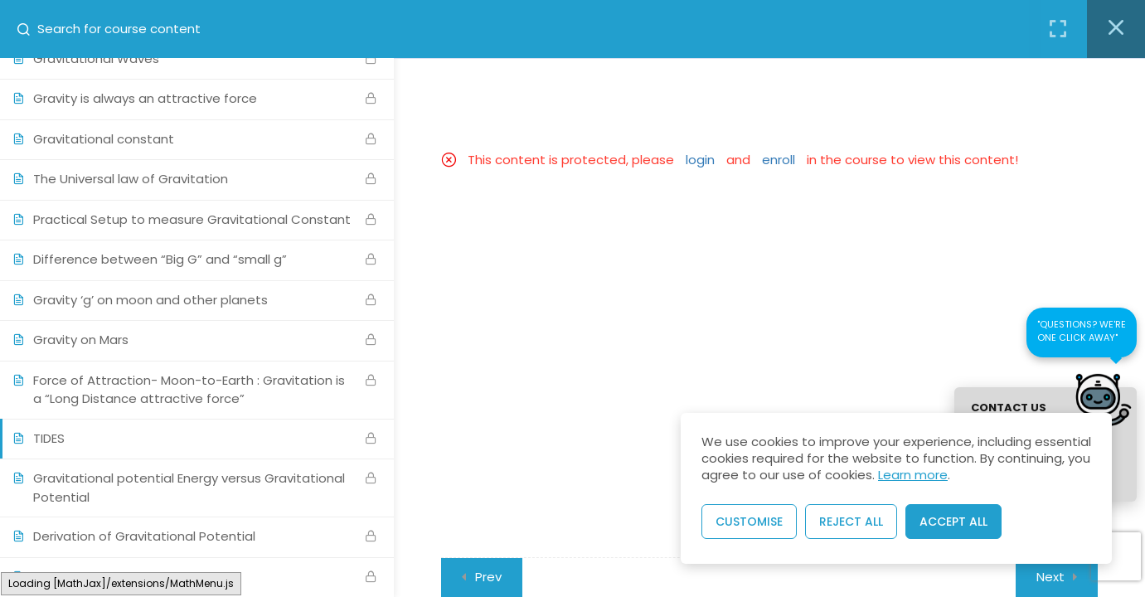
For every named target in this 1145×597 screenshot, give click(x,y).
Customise (749, 521)
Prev (488, 576)
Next (1050, 576)
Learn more (913, 474)
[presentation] (1116, 557)
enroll (778, 159)
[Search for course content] (29, 29)
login (700, 159)
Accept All (953, 521)
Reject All (851, 521)
